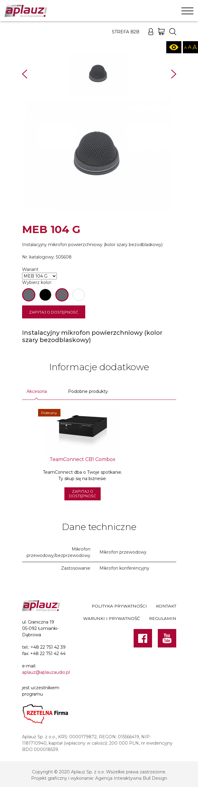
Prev (24, 74)
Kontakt (166, 606)
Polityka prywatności (119, 606)
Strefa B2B (125, 32)
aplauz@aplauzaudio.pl (46, 672)
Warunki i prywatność (111, 618)
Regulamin (162, 618)
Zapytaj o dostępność (53, 312)
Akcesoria (37, 391)
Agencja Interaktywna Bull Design (131, 778)
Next (173, 74)
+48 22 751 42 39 (48, 647)
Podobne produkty (88, 391)
